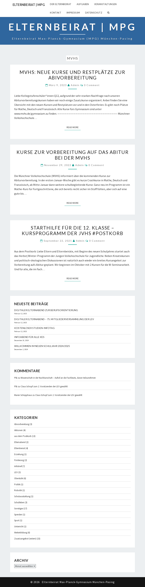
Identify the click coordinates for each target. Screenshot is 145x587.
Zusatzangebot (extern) (25, 538)
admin (75, 85)
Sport (16, 520)
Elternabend (19, 442)
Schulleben (19, 502)
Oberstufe (18, 478)
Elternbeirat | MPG (29, 5)
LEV (16, 472)
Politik (17, 484)
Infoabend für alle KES (29, 336)
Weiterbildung (20, 532)
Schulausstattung (22, 496)
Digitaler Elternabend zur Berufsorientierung (46, 310)
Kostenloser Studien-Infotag (34, 327)
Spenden (18, 514)
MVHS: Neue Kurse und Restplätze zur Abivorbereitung (72, 74)
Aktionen (18, 430)
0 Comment (92, 85)
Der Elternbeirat (60, 4)
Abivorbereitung (21, 424)
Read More (74, 127)
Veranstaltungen (105, 4)
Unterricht (18, 526)
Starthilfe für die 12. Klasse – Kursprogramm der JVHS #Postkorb (72, 230)
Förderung (19, 460)
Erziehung (19, 454)
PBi (15, 377)
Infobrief (18, 466)
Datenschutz (93, 12)
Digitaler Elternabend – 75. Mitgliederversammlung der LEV (54, 319)
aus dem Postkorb (22, 436)
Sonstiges (18, 508)
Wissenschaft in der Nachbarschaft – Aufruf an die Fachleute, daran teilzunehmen (58, 377)
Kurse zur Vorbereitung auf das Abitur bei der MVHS (72, 154)
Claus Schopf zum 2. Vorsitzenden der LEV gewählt (44, 386)
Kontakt (55, 12)
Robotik (18, 490)
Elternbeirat (19, 448)
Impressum (73, 12)
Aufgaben (83, 4)
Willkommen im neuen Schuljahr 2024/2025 (42, 345)
